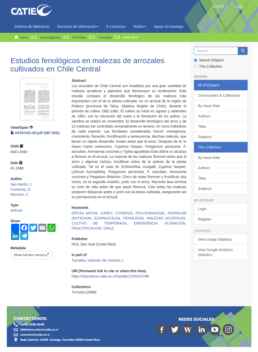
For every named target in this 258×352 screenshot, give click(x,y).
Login (202, 209)
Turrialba (105, 37)
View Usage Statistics (215, 239)
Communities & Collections (219, 95)
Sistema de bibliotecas (32, 26)
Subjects (205, 137)
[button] (220, 6)
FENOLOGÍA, (135, 218)
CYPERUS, (125, 213)
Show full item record (31, 255)
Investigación (50, 37)
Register (204, 219)
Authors (204, 116)
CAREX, (108, 213)
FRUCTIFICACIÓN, (87, 228)
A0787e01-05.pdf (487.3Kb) (35, 133)
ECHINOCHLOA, (108, 218)
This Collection (208, 66)
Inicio (24, 37)
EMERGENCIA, (149, 223)
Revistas (79, 37)
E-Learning (116, 26)
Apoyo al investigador (172, 26)
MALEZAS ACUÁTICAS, (166, 218)
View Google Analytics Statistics (215, 252)
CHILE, (109, 228)
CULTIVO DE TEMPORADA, (103, 223)
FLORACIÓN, (175, 223)
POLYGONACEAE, (152, 213)
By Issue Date (209, 106)
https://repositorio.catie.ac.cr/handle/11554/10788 (110, 276)
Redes (140, 26)
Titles (202, 126)
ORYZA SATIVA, (86, 213)
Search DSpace (209, 60)
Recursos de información (78, 26)
